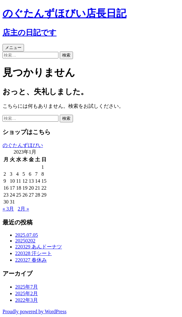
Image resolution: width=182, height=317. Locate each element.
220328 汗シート (33, 253)
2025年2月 (26, 293)
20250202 (25, 240)
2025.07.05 (26, 235)
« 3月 (8, 208)
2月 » (23, 208)
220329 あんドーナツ (38, 246)
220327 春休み (31, 260)
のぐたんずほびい (23, 145)
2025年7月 (26, 287)
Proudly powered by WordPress (34, 311)
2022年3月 (26, 300)
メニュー (13, 47)
